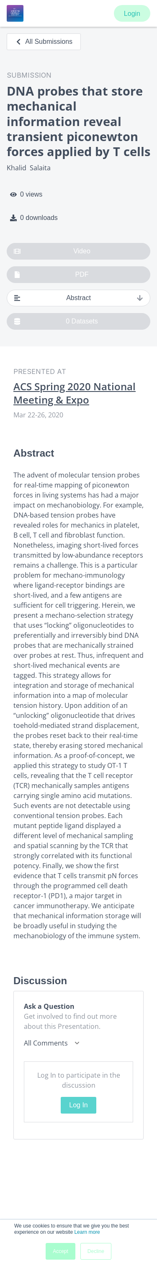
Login (132, 13)
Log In (78, 1105)
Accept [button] (60, 1251)
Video (52, 251)
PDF (51, 275)
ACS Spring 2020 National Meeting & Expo (74, 393)
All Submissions (43, 41)
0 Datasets (56, 321)
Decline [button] (96, 1251)
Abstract (78, 298)
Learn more (87, 1232)
